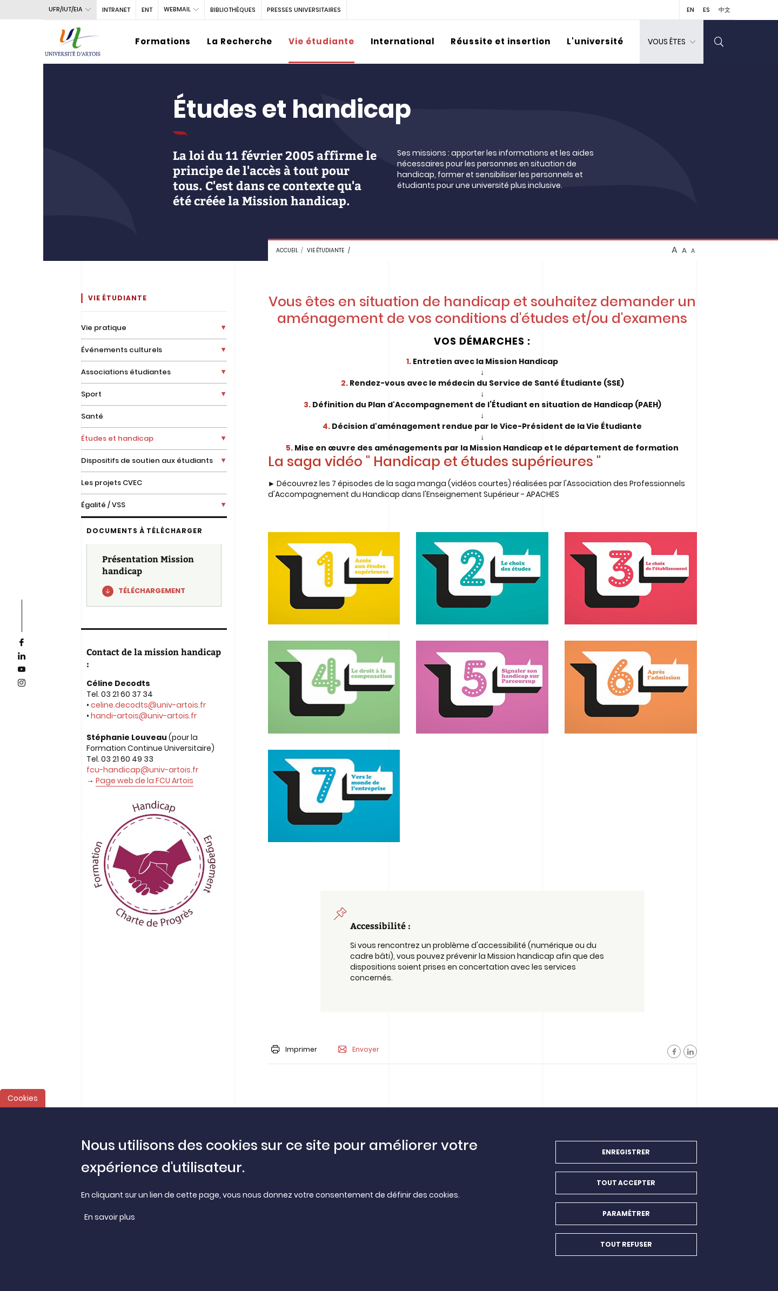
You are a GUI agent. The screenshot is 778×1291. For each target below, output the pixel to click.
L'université (595, 41)
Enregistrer (626, 1157)
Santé (92, 416)
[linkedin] (21, 656)
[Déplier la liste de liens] (223, 327)
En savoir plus (109, 1223)
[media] (334, 578)
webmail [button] (177, 9)
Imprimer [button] (294, 1049)
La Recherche (239, 41)
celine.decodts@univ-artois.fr (148, 705)
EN (690, 9)
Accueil (287, 250)
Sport (91, 394)
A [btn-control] (675, 250)
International (402, 41)
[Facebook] (674, 1051)
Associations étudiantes (126, 372)
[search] (719, 42)
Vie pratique (103, 327)
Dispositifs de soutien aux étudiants (147, 460)
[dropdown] (671, 42)
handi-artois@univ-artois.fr (144, 715)
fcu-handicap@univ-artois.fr (142, 769)
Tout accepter (625, 1188)
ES (706, 9)
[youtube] (21, 669)
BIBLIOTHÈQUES (233, 9)
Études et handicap (117, 438)
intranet (116, 9)
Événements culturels (121, 350)
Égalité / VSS (103, 505)
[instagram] (21, 683)
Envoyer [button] (358, 1049)
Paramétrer (626, 1219)
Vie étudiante (321, 41)
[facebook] (21, 642)
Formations (163, 41)
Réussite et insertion (501, 41)
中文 (724, 9)
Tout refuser (626, 1250)
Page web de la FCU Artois (144, 780)
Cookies (23, 1104)
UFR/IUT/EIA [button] (66, 9)
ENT (147, 9)
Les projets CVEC (111, 483)
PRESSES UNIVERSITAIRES (304, 9)
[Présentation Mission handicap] (154, 575)
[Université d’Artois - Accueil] (73, 42)
